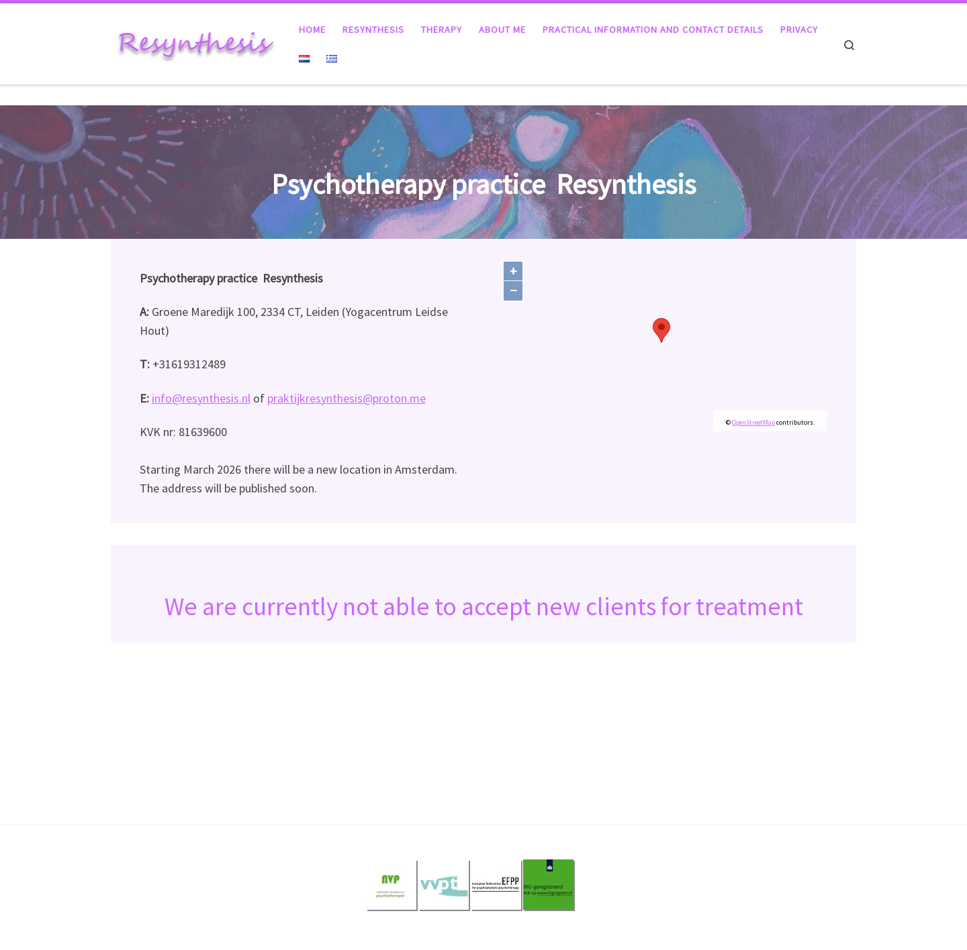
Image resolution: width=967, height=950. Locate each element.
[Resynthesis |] (195, 41)
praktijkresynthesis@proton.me (346, 398)
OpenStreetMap (753, 422)
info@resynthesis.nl (201, 398)
